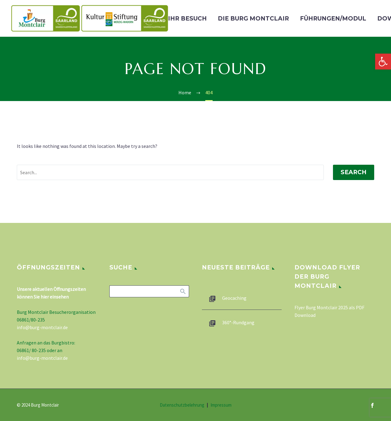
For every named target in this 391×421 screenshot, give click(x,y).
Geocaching (234, 298)
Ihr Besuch (187, 18)
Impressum (221, 405)
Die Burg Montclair (253, 18)
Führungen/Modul (333, 18)
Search (354, 172)
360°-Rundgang (238, 322)
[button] (383, 62)
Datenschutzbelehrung (182, 405)
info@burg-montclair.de (42, 327)
